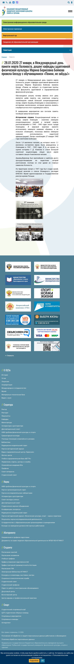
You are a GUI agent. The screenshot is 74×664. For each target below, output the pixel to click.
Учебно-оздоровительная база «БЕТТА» (16, 459)
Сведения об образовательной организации (20, 42)
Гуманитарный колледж (10, 436)
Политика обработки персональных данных (18, 639)
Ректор (4, 409)
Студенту (8, 547)
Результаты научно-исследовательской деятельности (22, 519)
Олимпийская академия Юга (12, 465)
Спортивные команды (10, 619)
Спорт (6, 605)
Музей (4, 391)
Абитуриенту (9, 532)
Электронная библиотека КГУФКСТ (15, 572)
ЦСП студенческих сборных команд (15, 613)
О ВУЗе (7, 370)
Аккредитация (7, 385)
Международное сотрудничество (14, 388)
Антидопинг (6, 623)
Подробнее (34, 661)
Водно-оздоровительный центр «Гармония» (18, 452)
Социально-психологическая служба (15, 578)
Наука (6, 481)
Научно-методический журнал (13, 449)
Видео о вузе (6, 398)
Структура (8, 404)
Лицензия (5, 381)
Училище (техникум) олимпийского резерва (18, 439)
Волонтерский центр (9, 595)
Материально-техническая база (13, 395)
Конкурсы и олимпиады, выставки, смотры (18, 575)
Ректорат (5, 413)
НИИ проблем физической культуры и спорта (19, 432)
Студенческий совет (9, 475)
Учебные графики (8, 559)
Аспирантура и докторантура (12, 426)
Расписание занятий (9, 552)
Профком (5, 468)
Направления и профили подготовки (15, 537)
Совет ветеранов (8, 472)
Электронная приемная (12, 29)
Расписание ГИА (8, 569)
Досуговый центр (8, 591)
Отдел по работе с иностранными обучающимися (20, 588)
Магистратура (7, 422)
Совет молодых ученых (10, 500)
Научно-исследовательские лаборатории (17, 493)
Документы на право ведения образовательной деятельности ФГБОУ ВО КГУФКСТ (33, 541)
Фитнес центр (7, 455)
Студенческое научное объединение (15, 506)
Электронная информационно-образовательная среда (25, 22)
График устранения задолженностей (15, 562)
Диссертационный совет (11, 429)
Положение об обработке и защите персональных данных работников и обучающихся (34, 636)
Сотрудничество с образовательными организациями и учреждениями (28, 523)
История (5, 375)
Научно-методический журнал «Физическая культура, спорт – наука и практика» (31, 516)
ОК (42, 661)
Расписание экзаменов (10, 555)
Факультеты (6, 416)
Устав (4, 378)
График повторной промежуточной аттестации (19, 565)
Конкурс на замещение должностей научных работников (23, 526)
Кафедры (5, 419)
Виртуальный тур (10, 36)
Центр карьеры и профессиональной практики (19, 598)
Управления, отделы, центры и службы (16, 462)
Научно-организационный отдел (14, 490)
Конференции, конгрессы (11, 509)
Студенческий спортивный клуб (13, 609)
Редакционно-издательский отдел (14, 445)
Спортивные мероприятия (11, 616)
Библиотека (6, 442)
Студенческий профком (10, 585)
